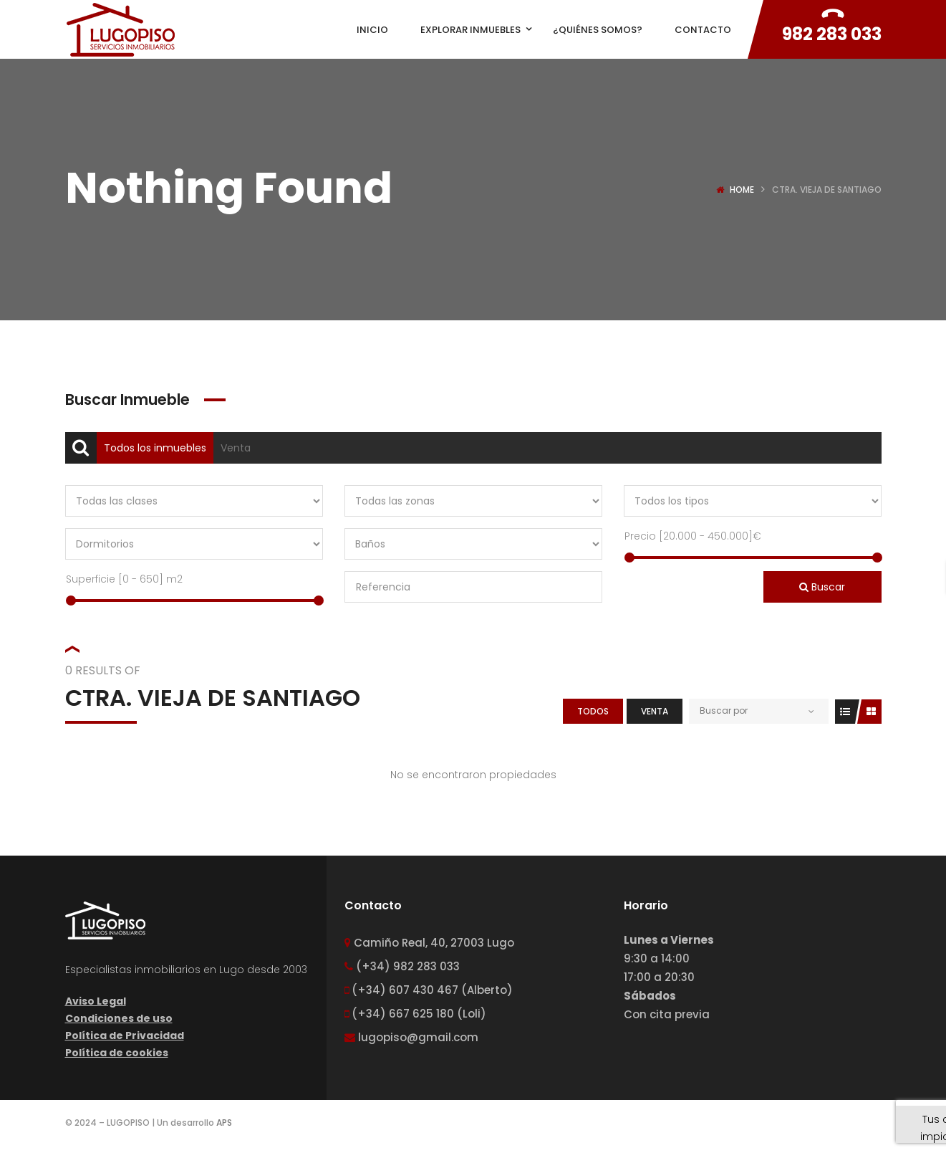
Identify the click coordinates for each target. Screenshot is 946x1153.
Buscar (822, 587)
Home (742, 189)
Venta (236, 448)
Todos (593, 711)
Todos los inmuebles (155, 448)
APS (224, 1122)
